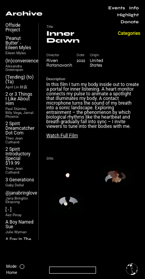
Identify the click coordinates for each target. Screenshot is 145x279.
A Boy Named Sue (19, 224)
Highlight (128, 14)
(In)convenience (21, 61)
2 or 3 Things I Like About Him (18, 99)
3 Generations (19, 179)
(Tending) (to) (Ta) (19, 79)
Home (11, 272)
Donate (130, 21)
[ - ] (8, 209)
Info (134, 7)
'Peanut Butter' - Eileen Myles (18, 43)
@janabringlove (21, 193)
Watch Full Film (62, 135)
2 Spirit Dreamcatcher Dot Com (19, 128)
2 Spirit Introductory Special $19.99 (18, 156)
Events (116, 7)
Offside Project (12, 27)
